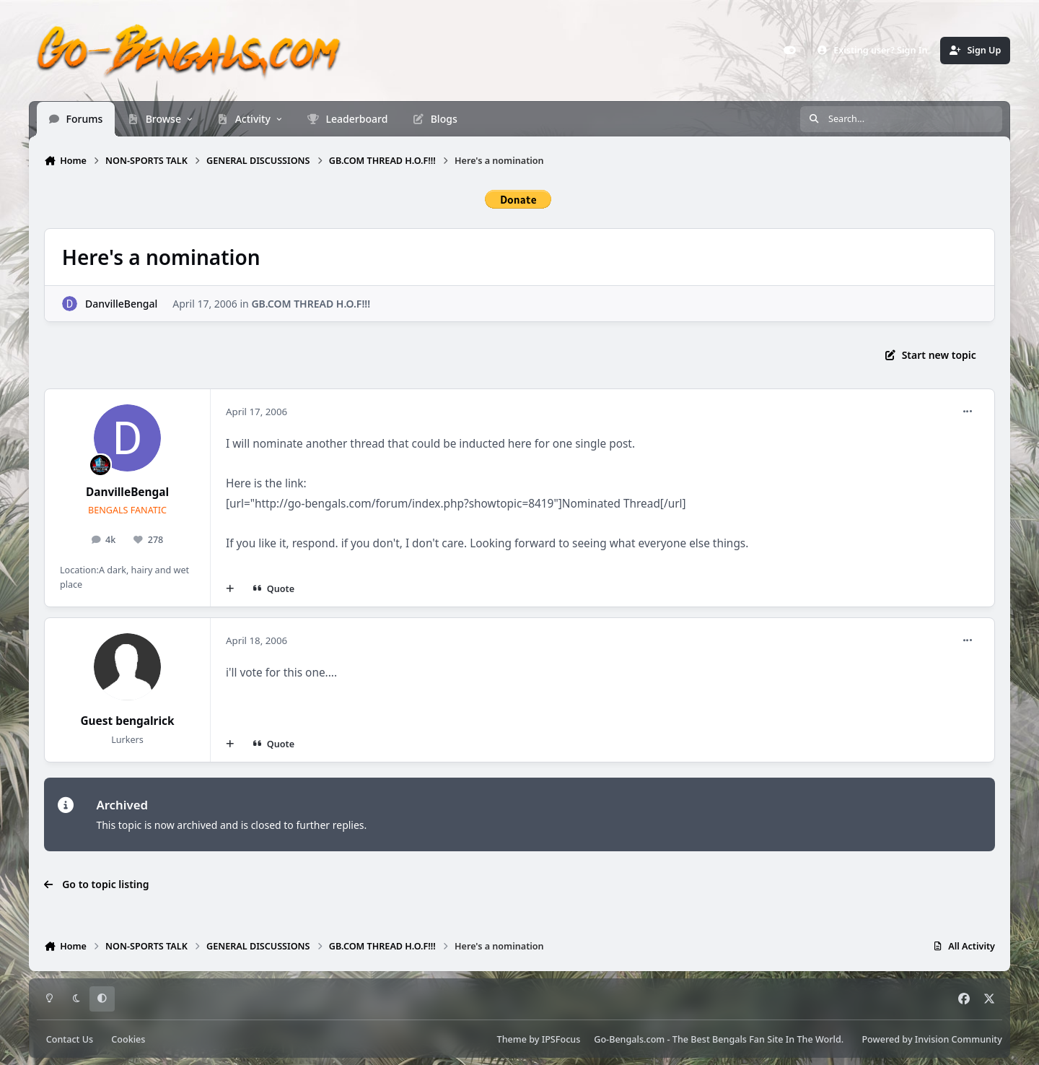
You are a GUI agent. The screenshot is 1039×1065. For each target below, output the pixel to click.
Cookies (128, 1039)
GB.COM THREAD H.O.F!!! (310, 303)
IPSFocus (561, 1039)
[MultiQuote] (230, 588)
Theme (512, 1039)
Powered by (931, 1039)
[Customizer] (790, 50)
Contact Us (69, 1039)
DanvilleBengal (121, 303)
